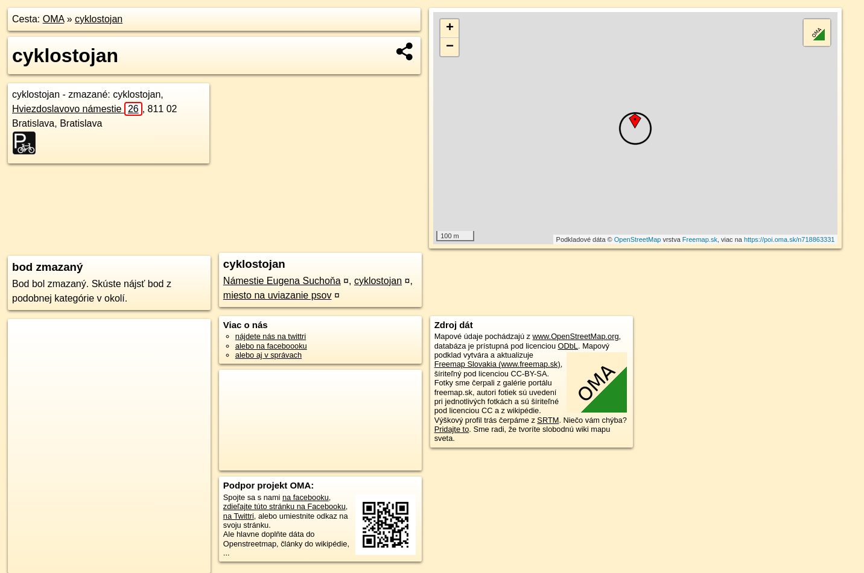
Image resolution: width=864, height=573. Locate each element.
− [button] (450, 47)
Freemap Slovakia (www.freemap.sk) (497, 364)
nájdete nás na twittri (270, 336)
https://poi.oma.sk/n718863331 (789, 239)
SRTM (548, 420)
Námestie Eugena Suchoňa (282, 281)
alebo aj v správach (268, 354)
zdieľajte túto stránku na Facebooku (284, 506)
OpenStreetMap (637, 239)
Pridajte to (451, 429)
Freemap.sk (699, 239)
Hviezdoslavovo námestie (77, 109)
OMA (54, 19)
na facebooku (305, 497)
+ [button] (450, 28)
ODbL (568, 345)
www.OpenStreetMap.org (576, 336)
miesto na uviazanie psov (277, 295)
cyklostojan (98, 19)
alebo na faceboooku (271, 345)
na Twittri (238, 516)
